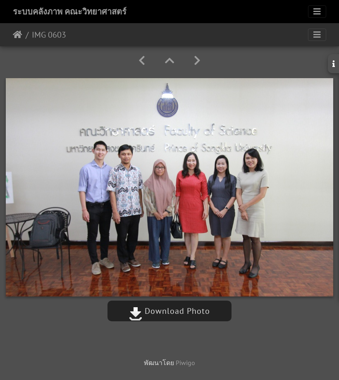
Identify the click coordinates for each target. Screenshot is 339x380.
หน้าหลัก (17, 35)
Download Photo (169, 311)
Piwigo (185, 362)
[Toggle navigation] (317, 11)
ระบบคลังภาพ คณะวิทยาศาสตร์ (70, 11)
